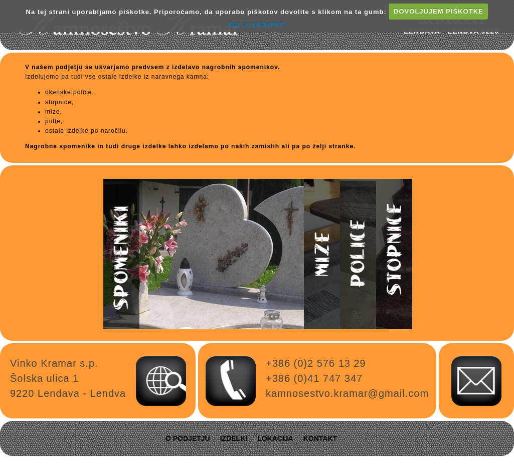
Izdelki (233, 438)
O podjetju (187, 438)
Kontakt (320, 438)
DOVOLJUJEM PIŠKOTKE (438, 11)
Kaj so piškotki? (257, 24)
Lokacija (275, 438)
